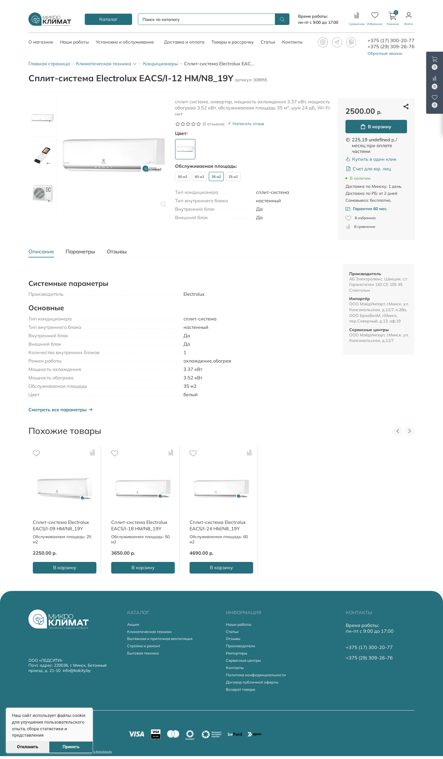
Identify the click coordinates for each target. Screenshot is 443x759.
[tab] (44, 251)
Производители (241, 647)
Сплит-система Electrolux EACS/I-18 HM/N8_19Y (139, 525)
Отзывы (233, 640)
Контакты (235, 670)
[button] (393, 19)
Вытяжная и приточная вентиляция (162, 640)
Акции (133, 624)
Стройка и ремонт (145, 647)
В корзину (376, 126)
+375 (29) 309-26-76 (391, 46)
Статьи (232, 632)
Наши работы (239, 624)
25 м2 (233, 176)
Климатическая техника (151, 632)
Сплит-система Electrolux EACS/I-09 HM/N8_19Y (61, 525)
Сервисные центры (245, 663)
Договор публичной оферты (253, 686)
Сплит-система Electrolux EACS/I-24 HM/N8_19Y (218, 525)
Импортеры (237, 655)
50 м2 (182, 176)
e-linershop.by (102, 754)
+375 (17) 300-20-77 (391, 40)
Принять (71, 746)
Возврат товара (242, 694)
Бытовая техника (144, 655)
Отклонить (27, 746)
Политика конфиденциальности (257, 678)
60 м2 (199, 176)
